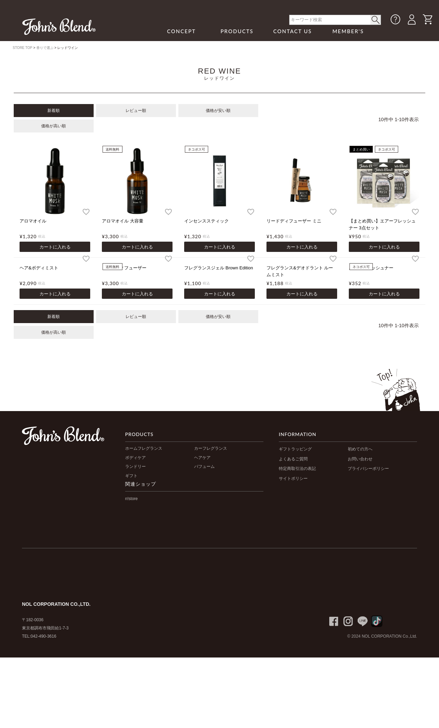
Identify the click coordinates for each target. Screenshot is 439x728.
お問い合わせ (360, 459)
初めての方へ (360, 449)
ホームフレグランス (143, 448)
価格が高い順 (53, 126)
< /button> (375, 20)
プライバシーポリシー (368, 468)
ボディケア (135, 457)
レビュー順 (136, 110)
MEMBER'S (348, 31)
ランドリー (135, 466)
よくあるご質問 (293, 459)
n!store (131, 498)
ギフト (131, 475)
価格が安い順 (218, 110)
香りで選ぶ (45, 48)
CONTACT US (292, 31)
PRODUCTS (237, 31)
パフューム (204, 466)
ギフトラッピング (295, 449)
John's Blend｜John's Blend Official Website (59, 26)
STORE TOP (22, 48)
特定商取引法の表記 (297, 468)
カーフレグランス (210, 448)
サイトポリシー (293, 478)
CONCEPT (181, 31)
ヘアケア (202, 457)
